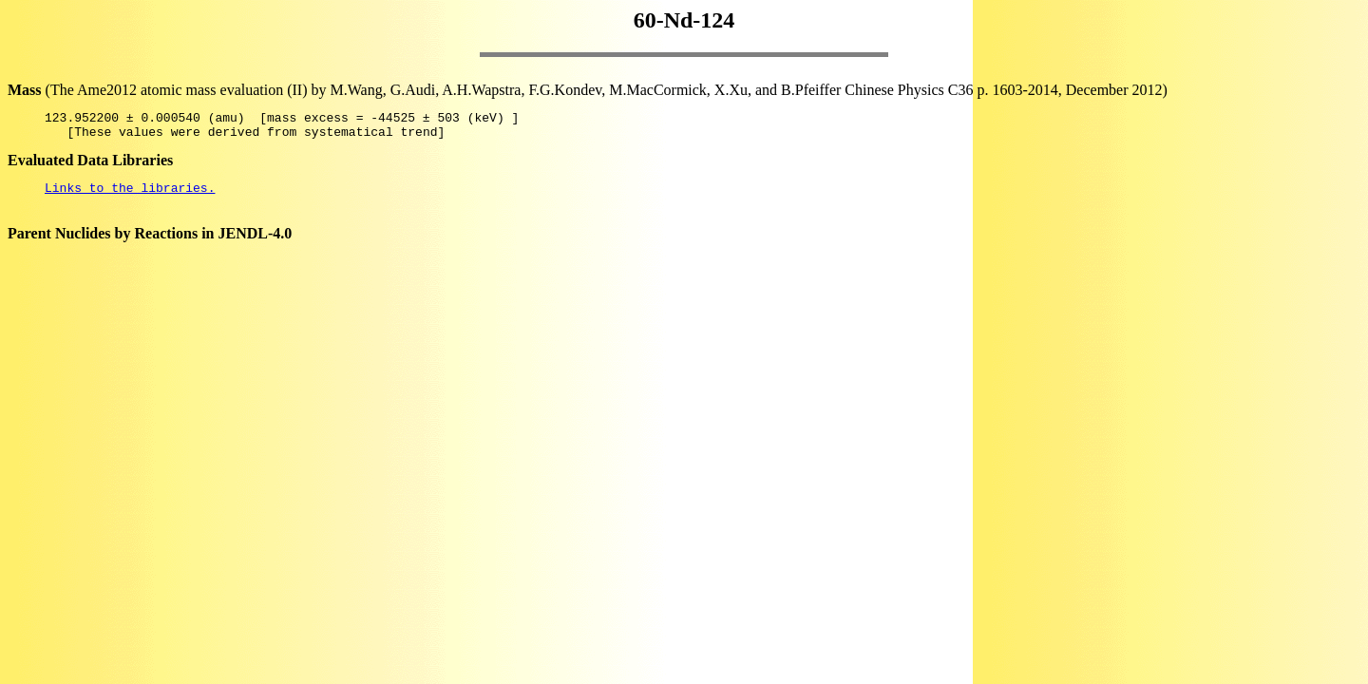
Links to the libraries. (130, 195)
